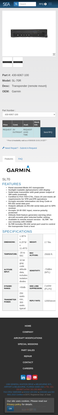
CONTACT (28, 362)
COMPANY (28, 332)
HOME (28, 326)
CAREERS (28, 368)
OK (10, 408)
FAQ (20, 159)
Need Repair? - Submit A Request (19, 148)
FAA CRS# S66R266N (13, 392)
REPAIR (28, 356)
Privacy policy (14, 404)
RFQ (43, 4)
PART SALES (28, 350)
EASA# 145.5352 (31, 392)
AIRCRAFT (28, 338)
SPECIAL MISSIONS (28, 344)
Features (9, 159)
